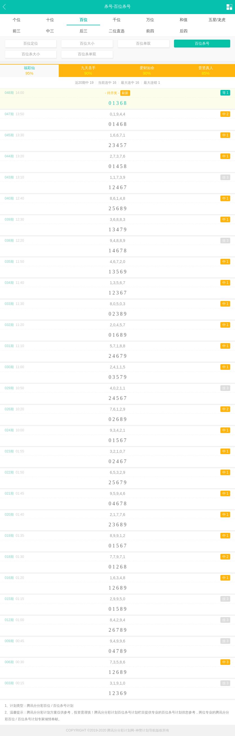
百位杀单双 (87, 54)
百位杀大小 (31, 54)
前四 (150, 31)
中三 (50, 31)
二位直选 (117, 31)
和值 (183, 19)
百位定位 (30, 43)
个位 (17, 19)
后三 (83, 31)
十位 (50, 19)
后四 (183, 31)
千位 (117, 19)
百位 (83, 19)
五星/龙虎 (217, 19)
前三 (17, 31)
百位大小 (87, 43)
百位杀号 (202, 43)
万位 (150, 19)
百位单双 (143, 43)
